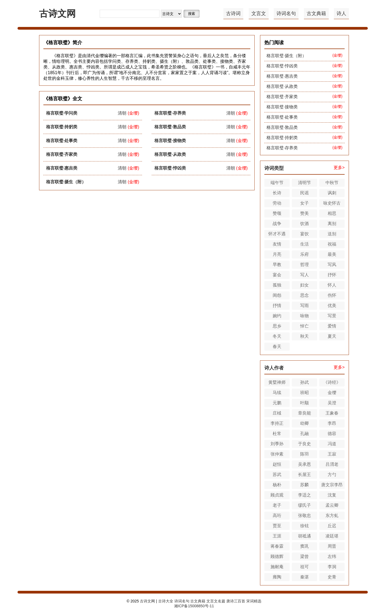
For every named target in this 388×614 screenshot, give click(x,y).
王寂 (332, 454)
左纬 (332, 556)
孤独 (277, 285)
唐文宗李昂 (332, 484)
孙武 (304, 382)
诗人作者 (274, 368)
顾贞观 (277, 495)
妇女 (304, 285)
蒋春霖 (277, 546)
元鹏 (277, 403)
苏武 (277, 474)
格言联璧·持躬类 (61, 127)
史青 (332, 577)
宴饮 (304, 234)
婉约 (277, 315)
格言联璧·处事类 (61, 140)
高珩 (277, 515)
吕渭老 (331, 464)
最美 (332, 254)
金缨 (332, 392)
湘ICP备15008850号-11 (194, 606)
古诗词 (233, 13)
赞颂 (277, 213)
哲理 (304, 264)
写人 (304, 274)
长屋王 (304, 474)
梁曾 (304, 556)
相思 (332, 213)
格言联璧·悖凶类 (170, 168)
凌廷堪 (331, 536)
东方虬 (331, 515)
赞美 (304, 213)
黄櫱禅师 (277, 382)
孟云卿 (331, 505)
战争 (277, 223)
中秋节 (331, 182)
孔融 (304, 433)
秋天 (304, 336)
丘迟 (332, 525)
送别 (332, 234)
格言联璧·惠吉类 (61, 168)
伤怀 (332, 295)
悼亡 (304, 326)
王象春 (331, 413)
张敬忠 (304, 515)
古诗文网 (57, 13)
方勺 (332, 474)
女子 (304, 203)
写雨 (304, 305)
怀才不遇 (277, 234)
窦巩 (304, 546)
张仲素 (277, 454)
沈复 (332, 495)
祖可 (304, 566)
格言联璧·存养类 (170, 113)
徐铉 (304, 525)
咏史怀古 (332, 203)
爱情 (332, 326)
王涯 (277, 536)
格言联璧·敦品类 (170, 127)
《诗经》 (332, 382)
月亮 (277, 254)
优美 (332, 305)
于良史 (304, 443)
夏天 (332, 336)
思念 (304, 295)
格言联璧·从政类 (170, 154)
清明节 (304, 182)
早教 (277, 264)
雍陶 (277, 577)
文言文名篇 (215, 601)
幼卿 (304, 423)
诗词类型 (274, 168)
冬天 (277, 336)
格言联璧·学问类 (61, 113)
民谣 (304, 193)
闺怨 (277, 295)
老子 (277, 505)
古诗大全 (165, 601)
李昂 (332, 423)
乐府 (304, 254)
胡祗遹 (304, 536)
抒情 (277, 305)
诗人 (341, 13)
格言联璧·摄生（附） (66, 182)
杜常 (277, 433)
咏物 (304, 315)
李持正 (277, 423)
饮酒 (304, 223)
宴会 (277, 274)
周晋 (332, 546)
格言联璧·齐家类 (61, 154)
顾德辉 (277, 556)
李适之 (304, 495)
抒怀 (332, 274)
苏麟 (304, 484)
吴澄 (332, 403)
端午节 (277, 182)
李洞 (332, 566)
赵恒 (277, 464)
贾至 (277, 525)
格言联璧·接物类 (170, 140)
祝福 (332, 244)
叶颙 (304, 403)
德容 (332, 433)
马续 (277, 392)
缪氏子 (304, 505)
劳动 (277, 203)
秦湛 (304, 577)
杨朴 (277, 484)
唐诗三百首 (235, 601)
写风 (332, 264)
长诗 (277, 193)
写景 (332, 315)
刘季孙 (277, 443)
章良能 (304, 413)
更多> (339, 167)
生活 (304, 244)
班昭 (304, 392)
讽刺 (332, 193)
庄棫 (277, 413)
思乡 (277, 326)
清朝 (122, 113)
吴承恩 (304, 464)
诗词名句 (286, 13)
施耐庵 (277, 566)
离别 (332, 223)
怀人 (332, 285)
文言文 (258, 13)
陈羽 (304, 454)
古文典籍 (316, 13)
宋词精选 (253, 601)
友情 (277, 244)
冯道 (332, 443)
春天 (277, 346)
